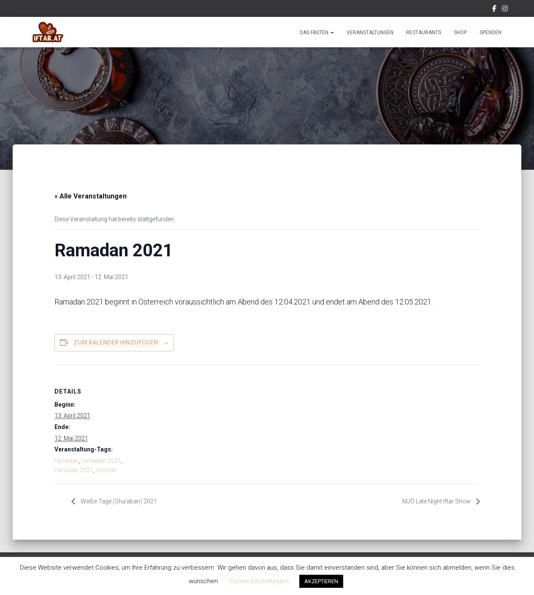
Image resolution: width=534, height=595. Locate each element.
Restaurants (423, 32)
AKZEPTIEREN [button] (321, 581)
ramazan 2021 (73, 470)
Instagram (505, 9)
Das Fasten (317, 32)
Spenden (490, 32)
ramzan (106, 470)
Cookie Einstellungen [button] (259, 581)
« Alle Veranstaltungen (90, 196)
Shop (460, 32)
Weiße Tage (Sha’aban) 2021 (122, 501)
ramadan (66, 460)
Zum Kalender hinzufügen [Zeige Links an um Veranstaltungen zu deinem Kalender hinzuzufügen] (115, 342)
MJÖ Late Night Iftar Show (432, 501)
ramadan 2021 (101, 460)
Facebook (494, 9)
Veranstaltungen (370, 32)
